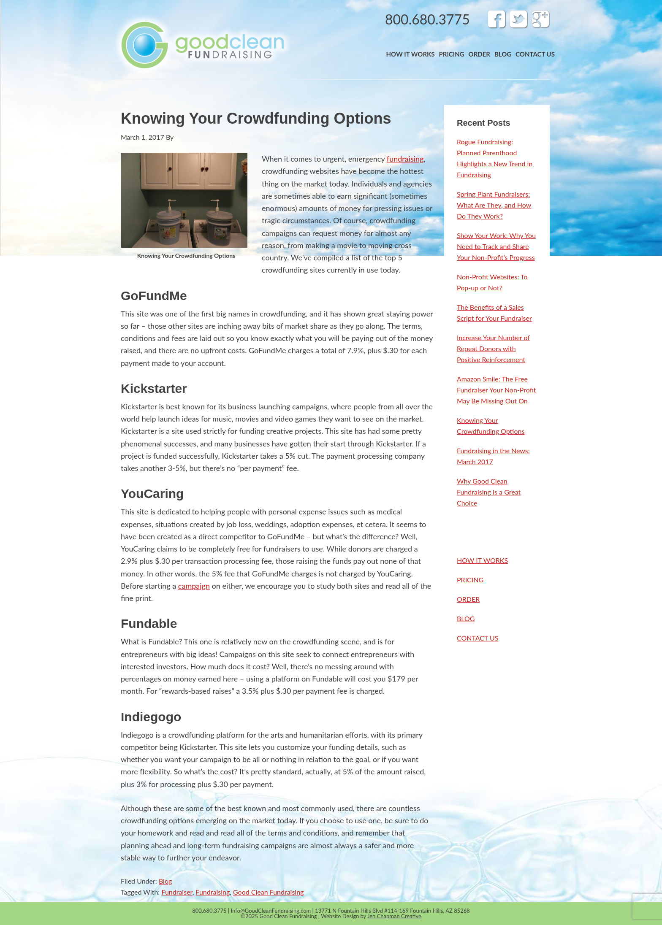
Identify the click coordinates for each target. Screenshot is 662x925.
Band (202, 44)
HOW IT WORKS (482, 560)
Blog (165, 881)
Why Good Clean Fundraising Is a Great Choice (489, 492)
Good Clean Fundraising (268, 892)
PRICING (470, 580)
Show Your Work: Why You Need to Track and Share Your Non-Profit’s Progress (496, 246)
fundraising (405, 158)
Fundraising (213, 892)
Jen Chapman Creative (394, 916)
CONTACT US (478, 638)
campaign (194, 585)
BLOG (466, 618)
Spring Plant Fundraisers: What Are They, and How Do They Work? (494, 205)
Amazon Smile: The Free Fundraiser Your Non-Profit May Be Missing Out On (496, 390)
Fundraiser (176, 892)
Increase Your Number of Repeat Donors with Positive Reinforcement (493, 348)
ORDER (468, 599)
